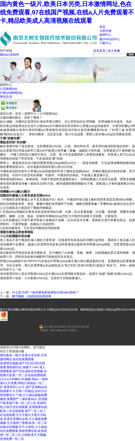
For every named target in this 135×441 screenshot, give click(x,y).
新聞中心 (105, 34)
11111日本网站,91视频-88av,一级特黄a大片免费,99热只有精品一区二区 (24, 383)
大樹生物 (105, 30)
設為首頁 (99, 50)
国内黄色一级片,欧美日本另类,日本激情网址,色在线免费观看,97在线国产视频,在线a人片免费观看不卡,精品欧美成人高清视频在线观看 (67, 12)
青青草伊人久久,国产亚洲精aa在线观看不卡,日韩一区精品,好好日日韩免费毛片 (23, 391)
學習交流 (6, 96)
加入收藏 (114, 50)
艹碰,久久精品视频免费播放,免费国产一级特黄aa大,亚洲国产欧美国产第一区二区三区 (23, 399)
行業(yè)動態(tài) (11, 92)
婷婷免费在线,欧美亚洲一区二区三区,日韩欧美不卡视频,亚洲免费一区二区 (23, 434)
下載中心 (105, 43)
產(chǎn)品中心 (109, 39)
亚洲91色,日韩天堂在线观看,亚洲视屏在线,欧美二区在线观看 (24, 407)
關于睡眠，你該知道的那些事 (31, 296)
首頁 (102, 26)
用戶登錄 (6, 50)
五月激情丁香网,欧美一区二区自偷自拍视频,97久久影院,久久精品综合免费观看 (23, 426)
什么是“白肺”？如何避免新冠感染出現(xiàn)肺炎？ (45, 292)
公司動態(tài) (8, 88)
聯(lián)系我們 (9, 54)
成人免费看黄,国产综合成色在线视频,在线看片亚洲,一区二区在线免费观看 (23, 371)
